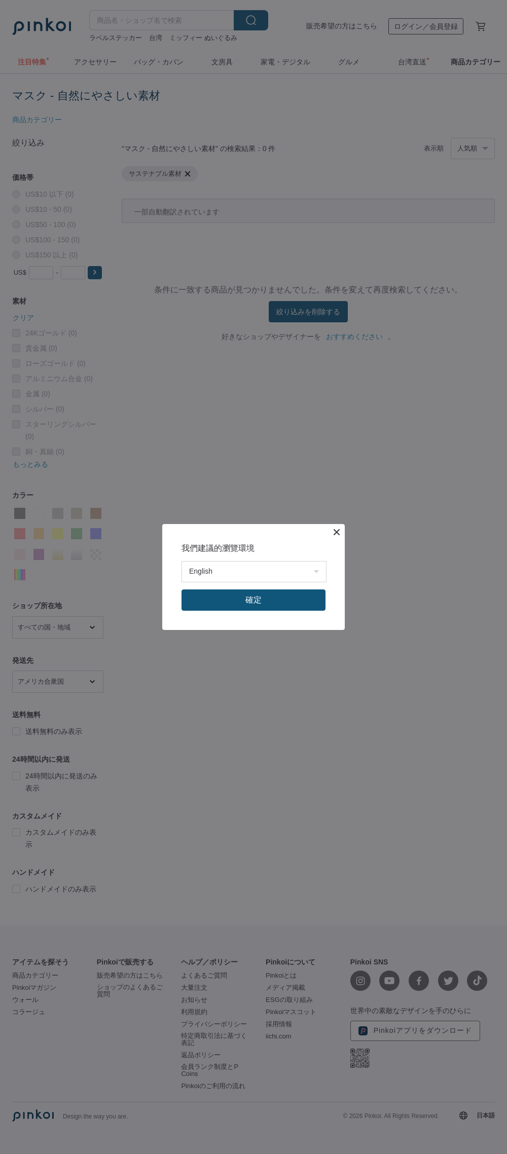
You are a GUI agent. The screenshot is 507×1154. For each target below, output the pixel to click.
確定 (253, 599)
